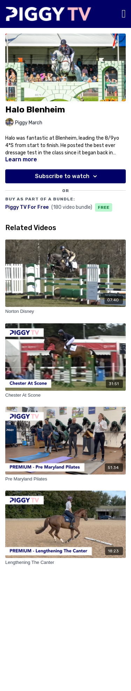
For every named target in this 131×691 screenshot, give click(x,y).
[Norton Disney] (65, 311)
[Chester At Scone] (65, 395)
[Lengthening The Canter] (65, 562)
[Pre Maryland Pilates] (65, 479)
